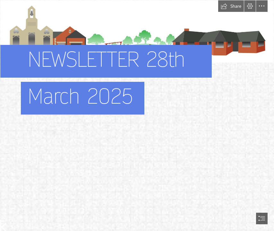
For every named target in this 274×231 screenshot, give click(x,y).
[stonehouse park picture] (137, 66)
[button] (231, 6)
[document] (137, 115)
